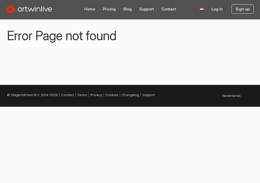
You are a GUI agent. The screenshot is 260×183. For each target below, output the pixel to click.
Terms (82, 95)
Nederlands (231, 96)
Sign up (243, 9)
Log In (217, 9)
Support (146, 9)
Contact (168, 9)
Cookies (111, 95)
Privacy (96, 95)
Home (89, 9)
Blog (127, 9)
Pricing (109, 9)
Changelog (130, 95)
